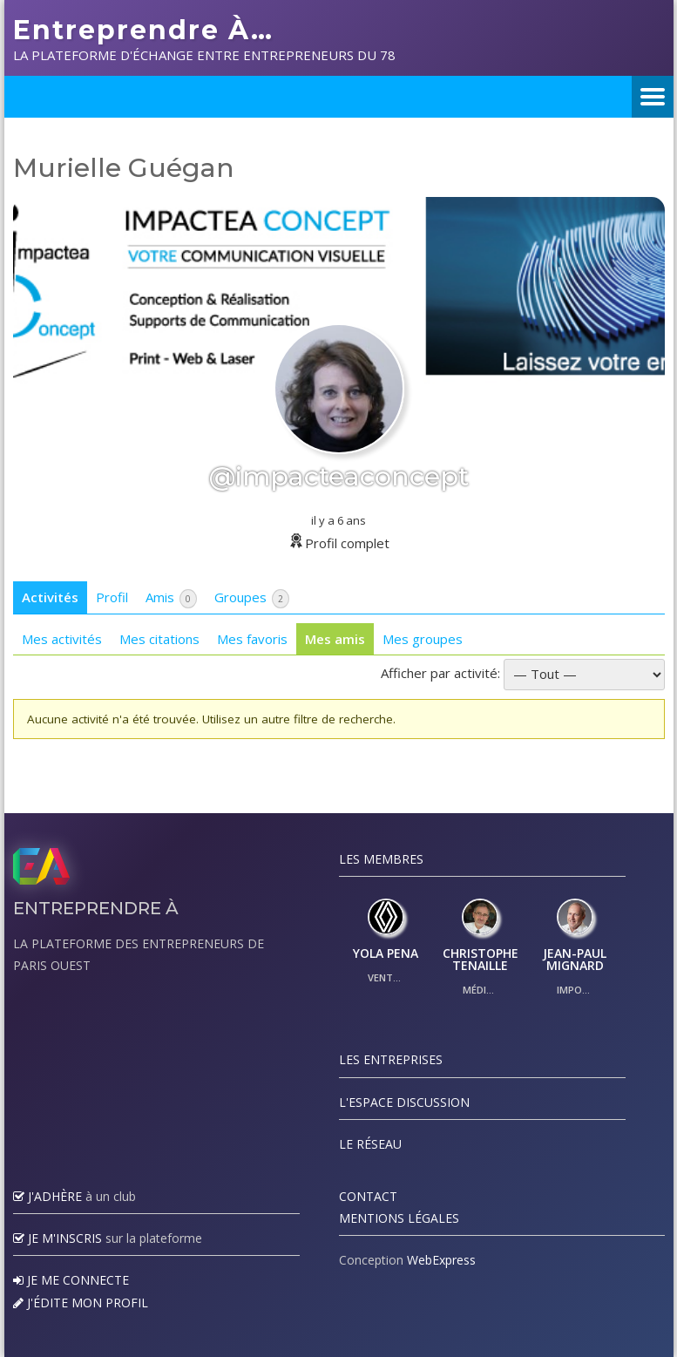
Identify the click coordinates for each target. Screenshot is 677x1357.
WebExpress (441, 1260)
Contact (368, 1196)
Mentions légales (399, 1218)
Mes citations (159, 639)
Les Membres (381, 859)
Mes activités (62, 639)
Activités (50, 597)
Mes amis (335, 639)
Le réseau (370, 1144)
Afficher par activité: (440, 673)
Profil (112, 597)
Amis (171, 598)
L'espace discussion (404, 1102)
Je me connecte (71, 1280)
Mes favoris (252, 639)
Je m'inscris (57, 1238)
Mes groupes (423, 639)
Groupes (251, 598)
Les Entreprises (391, 1059)
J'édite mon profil (80, 1302)
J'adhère (47, 1196)
